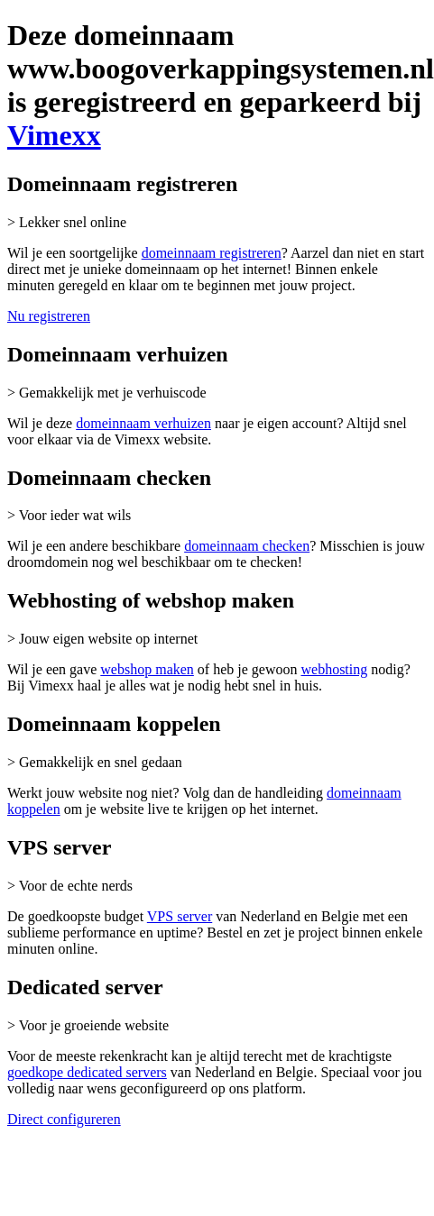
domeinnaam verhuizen (143, 423)
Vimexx (54, 135)
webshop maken (147, 669)
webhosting (333, 669)
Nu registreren (48, 316)
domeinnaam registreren (212, 253)
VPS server (179, 916)
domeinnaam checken (246, 545)
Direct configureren (64, 1119)
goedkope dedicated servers (87, 1072)
